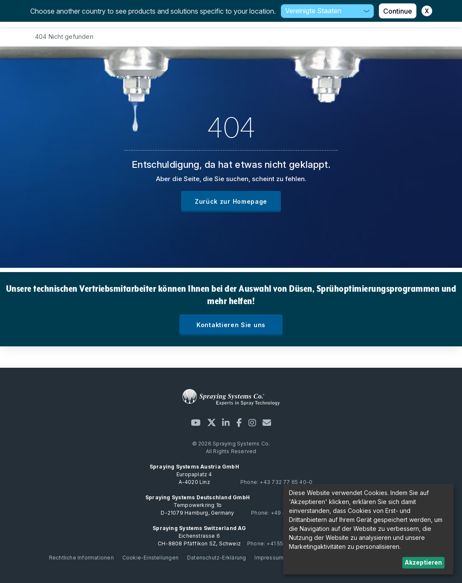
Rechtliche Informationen (81, 557)
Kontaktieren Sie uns (231, 324)
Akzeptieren (423, 562)
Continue (397, 11)
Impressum (268, 557)
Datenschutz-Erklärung (216, 557)
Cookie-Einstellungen (150, 557)
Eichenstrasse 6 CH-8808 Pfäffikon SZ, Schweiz (199, 536)
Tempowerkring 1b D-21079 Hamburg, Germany (197, 505)
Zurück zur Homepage (231, 201)
